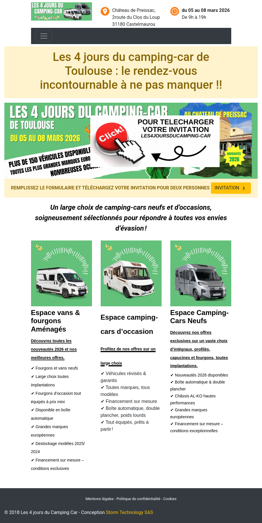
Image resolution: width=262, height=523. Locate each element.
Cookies (169, 499)
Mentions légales (100, 499)
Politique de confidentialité (138, 499)
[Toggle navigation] (44, 36)
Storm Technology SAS (129, 512)
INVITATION (231, 188)
